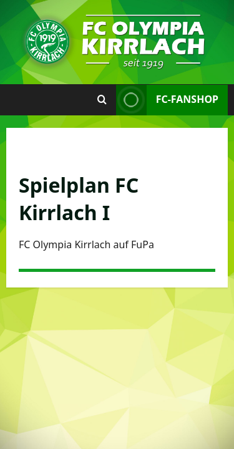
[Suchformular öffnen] (102, 99)
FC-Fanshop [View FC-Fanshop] (167, 99)
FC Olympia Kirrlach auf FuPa (86, 244)
